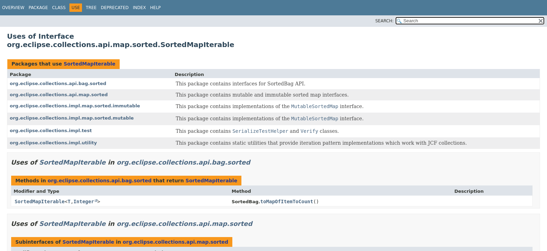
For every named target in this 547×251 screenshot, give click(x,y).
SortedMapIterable (89, 64)
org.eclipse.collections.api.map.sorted (59, 94)
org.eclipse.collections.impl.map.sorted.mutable (72, 118)
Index (139, 7)
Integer (84, 201)
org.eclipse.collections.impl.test (51, 130)
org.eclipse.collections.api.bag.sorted (58, 83)
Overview (13, 7)
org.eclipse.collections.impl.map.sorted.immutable (75, 105)
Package (38, 7)
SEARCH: (384, 20)
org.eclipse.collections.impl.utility (53, 142)
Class (59, 7)
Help (155, 7)
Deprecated (115, 7)
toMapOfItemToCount (286, 201)
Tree (91, 7)
